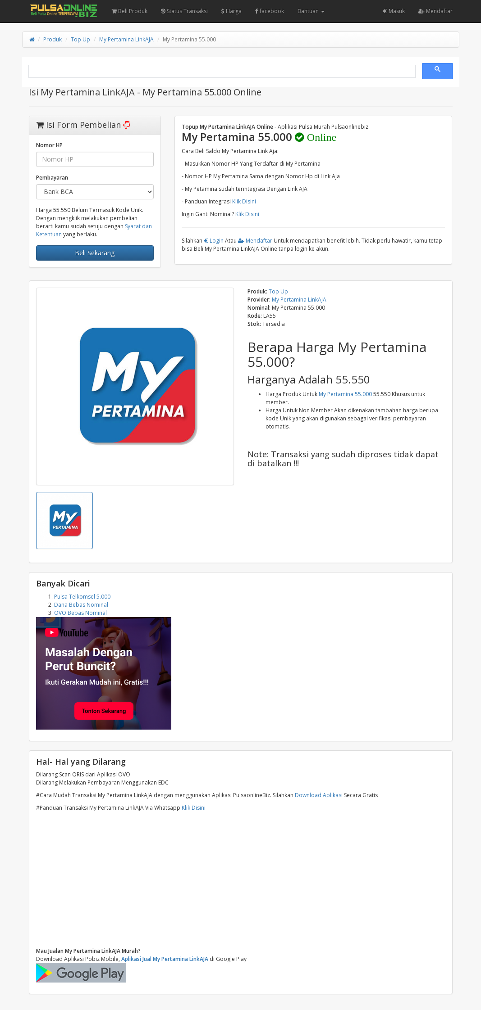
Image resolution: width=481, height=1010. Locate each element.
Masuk (394, 11)
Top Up (80, 39)
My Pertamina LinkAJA (126, 39)
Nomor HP (49, 145)
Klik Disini (244, 201)
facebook (269, 11)
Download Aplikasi (319, 795)
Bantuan (311, 11)
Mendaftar (435, 11)
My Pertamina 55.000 (345, 394)
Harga (231, 11)
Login (214, 240)
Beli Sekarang (95, 252)
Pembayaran (52, 177)
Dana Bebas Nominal (81, 605)
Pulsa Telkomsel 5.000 (82, 596)
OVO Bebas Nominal (80, 613)
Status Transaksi (184, 11)
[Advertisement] (240, 879)
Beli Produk (129, 11)
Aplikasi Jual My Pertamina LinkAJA (164, 959)
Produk (52, 39)
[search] (221, 72)
